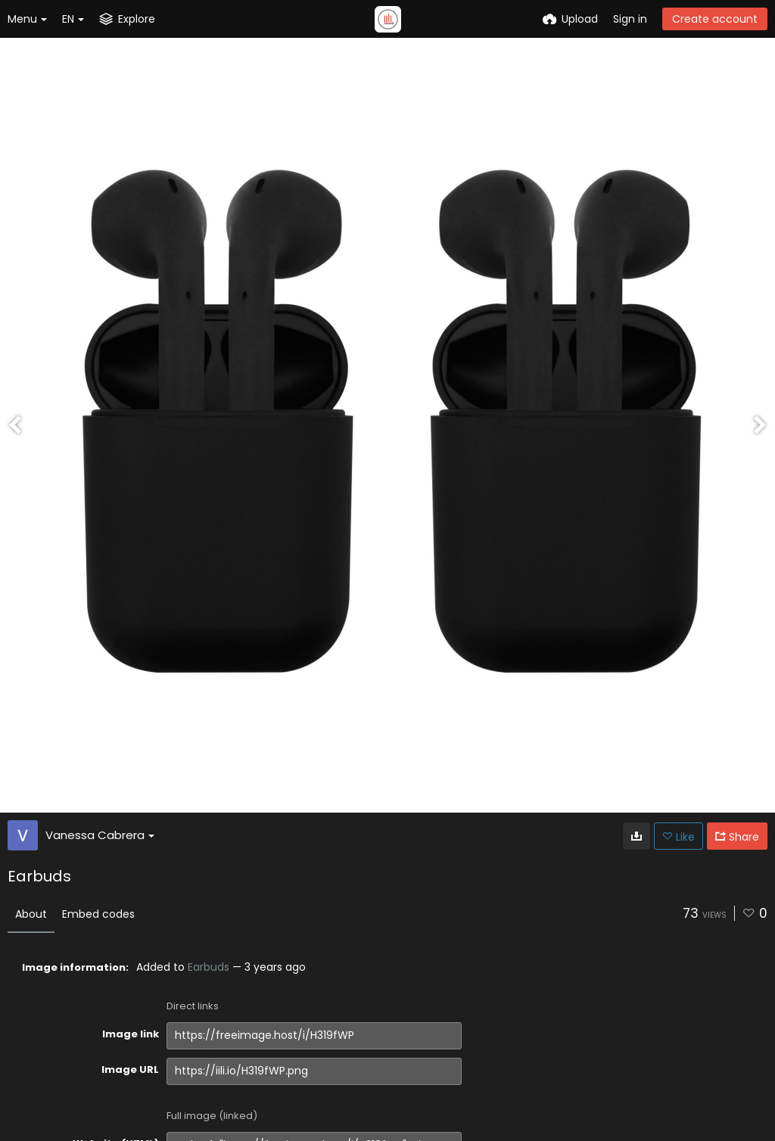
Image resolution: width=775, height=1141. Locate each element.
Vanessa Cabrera (99, 835)
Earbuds (208, 967)
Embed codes (98, 914)
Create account (715, 18)
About (31, 914)
